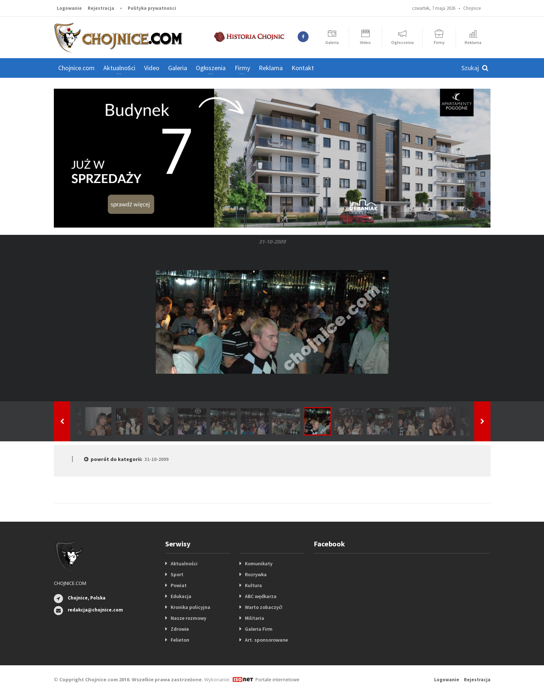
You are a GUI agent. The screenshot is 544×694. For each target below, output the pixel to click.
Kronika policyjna (190, 607)
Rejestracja (101, 8)
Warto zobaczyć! (263, 607)
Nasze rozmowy (188, 618)
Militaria (254, 618)
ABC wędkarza (261, 596)
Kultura (253, 585)
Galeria (177, 68)
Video (151, 68)
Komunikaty (259, 563)
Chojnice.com (76, 68)
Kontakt (302, 68)
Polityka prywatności (152, 8)
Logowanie (69, 8)
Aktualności (184, 563)
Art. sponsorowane (266, 640)
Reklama (271, 68)
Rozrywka (256, 574)
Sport (177, 574)
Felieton (180, 640)
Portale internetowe (277, 679)
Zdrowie (180, 629)
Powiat (179, 585)
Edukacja (181, 596)
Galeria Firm (259, 629)
